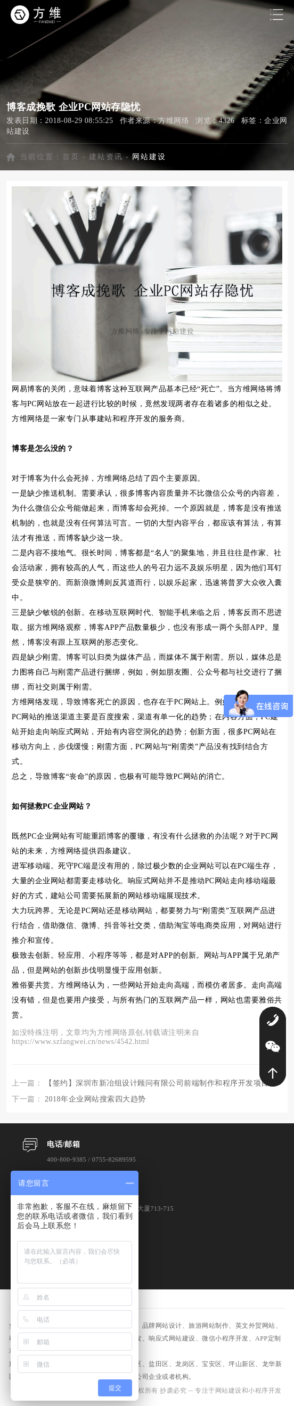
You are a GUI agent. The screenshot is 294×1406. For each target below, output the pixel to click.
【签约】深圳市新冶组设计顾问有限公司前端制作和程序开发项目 (157, 1083)
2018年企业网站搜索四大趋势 (95, 1099)
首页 (70, 157)
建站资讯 (106, 157)
